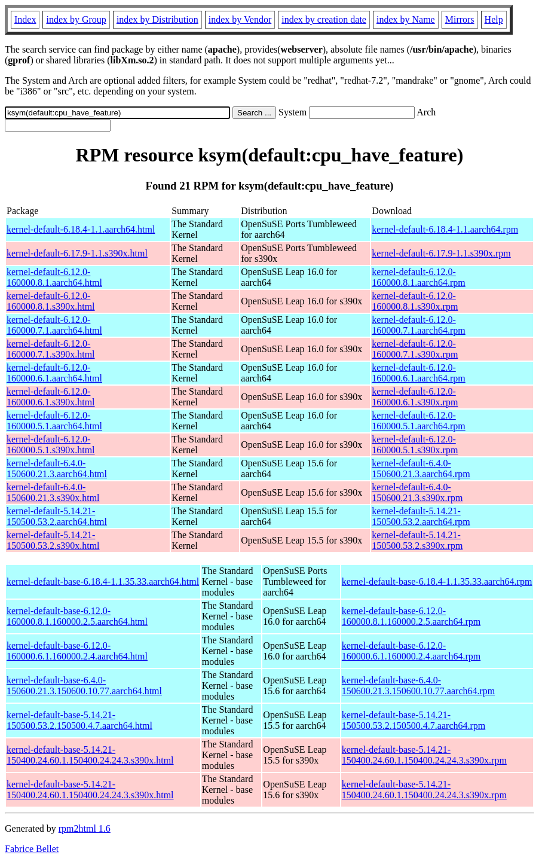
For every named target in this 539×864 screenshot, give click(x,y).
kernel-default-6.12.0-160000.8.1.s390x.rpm (415, 301)
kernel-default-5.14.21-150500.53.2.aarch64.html (57, 516)
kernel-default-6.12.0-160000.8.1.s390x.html (51, 301)
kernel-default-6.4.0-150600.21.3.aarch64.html (57, 468)
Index (25, 19)
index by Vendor (240, 19)
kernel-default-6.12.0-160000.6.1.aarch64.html (54, 372)
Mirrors (459, 19)
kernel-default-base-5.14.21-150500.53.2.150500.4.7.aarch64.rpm (413, 720)
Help (494, 19)
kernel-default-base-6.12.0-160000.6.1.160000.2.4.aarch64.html (77, 650)
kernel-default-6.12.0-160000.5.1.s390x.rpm (415, 444)
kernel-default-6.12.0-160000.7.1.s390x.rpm (415, 348)
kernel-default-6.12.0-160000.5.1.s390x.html (51, 444)
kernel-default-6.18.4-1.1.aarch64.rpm (445, 229)
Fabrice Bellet (32, 849)
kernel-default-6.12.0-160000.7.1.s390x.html (51, 348)
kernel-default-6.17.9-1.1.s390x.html (77, 253)
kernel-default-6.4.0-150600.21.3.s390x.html (53, 492)
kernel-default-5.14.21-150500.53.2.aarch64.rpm (421, 516)
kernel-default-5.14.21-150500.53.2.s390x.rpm (417, 540)
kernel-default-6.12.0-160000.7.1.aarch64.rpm (418, 325)
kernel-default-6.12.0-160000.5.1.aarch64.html (54, 420)
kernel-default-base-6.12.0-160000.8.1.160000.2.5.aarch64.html (77, 616)
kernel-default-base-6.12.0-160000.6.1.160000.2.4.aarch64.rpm (411, 650)
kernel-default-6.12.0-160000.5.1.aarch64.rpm (418, 420)
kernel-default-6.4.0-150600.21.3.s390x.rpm (417, 492)
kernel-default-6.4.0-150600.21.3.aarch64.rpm (421, 468)
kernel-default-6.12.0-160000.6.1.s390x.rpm (415, 396)
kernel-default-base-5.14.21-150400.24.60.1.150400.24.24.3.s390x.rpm (424, 754)
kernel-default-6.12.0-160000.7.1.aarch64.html (54, 325)
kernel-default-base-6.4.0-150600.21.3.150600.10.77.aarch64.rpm (418, 685)
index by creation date (323, 19)
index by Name (405, 19)
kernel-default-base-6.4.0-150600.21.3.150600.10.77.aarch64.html (84, 685)
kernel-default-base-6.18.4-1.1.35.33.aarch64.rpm (437, 581)
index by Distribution (157, 19)
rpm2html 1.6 (85, 828)
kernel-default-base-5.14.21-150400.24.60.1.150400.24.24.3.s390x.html (90, 754)
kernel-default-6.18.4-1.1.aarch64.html (81, 229)
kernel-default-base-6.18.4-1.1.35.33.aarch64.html (103, 581)
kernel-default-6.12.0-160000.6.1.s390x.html (51, 396)
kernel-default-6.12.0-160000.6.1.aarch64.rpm (418, 372)
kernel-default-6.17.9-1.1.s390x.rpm (441, 253)
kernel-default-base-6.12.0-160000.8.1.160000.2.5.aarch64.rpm (411, 616)
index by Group (76, 19)
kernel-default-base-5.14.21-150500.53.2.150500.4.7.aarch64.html (79, 720)
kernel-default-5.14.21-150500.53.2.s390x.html (53, 540)
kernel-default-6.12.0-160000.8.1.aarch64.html (54, 277)
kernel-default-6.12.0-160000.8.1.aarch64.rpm (418, 277)
